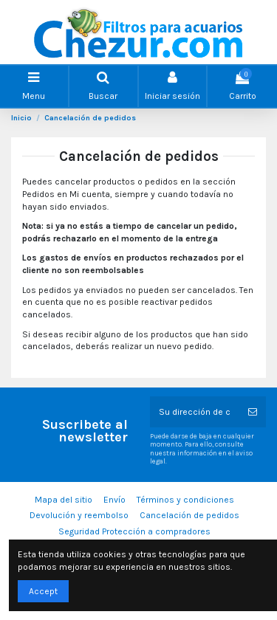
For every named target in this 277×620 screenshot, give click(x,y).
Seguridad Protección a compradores (134, 531)
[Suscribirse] (252, 411)
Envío (114, 500)
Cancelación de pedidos (189, 515)
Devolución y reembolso (79, 515)
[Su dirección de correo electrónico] (195, 411)
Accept (43, 591)
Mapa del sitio (63, 500)
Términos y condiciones (185, 500)
